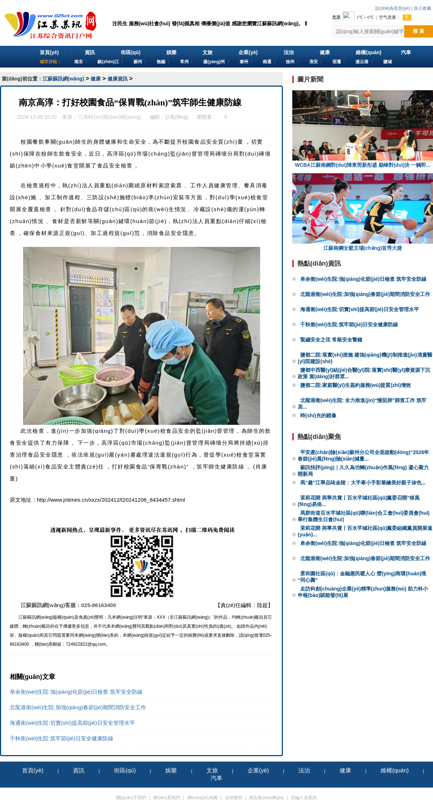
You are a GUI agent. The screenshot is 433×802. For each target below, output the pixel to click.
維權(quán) (368, 52)
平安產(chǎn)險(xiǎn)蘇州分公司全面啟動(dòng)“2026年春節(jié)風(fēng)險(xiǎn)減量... (363, 455)
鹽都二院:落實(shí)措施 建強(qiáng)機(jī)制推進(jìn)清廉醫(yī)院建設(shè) (365, 358)
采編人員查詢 (304, 797)
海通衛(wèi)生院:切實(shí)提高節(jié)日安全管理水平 (72, 723)
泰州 (244, 61)
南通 (267, 61)
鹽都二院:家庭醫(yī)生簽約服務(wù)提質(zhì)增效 (355, 385)
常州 (184, 61)
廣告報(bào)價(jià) (266, 797)
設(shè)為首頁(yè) (392, 8)
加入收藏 (422, 8)
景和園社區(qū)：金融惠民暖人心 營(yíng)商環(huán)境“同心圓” (362, 577)
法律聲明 (233, 797)
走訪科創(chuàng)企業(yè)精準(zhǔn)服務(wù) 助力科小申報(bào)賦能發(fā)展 (363, 592)
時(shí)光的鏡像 (318, 415)
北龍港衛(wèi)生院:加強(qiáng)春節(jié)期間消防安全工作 (78, 707)
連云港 (361, 61)
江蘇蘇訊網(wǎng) (63, 79)
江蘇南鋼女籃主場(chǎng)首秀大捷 (362, 212)
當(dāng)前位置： (22, 79)
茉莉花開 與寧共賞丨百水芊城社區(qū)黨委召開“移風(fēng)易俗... (359, 501)
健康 (325, 52)
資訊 (90, 52)
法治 (289, 52)
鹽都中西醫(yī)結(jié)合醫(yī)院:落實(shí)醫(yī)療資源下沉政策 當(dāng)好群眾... (364, 373)
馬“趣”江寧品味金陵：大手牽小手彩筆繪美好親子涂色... (363, 482)
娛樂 (171, 52)
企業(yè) (248, 52)
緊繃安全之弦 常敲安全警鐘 (331, 340)
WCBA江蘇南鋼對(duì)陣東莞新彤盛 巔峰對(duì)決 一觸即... (362, 129)
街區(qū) (130, 52)
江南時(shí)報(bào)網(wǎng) (110, 117)
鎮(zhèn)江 (108, 61)
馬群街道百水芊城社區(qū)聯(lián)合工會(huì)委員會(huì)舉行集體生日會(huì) (364, 516)
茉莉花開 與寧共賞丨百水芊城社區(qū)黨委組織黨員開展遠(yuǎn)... (365, 531)
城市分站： (50, 61)
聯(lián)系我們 (166, 797)
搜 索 (418, 31)
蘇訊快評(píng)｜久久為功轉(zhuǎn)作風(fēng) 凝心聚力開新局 (363, 471)
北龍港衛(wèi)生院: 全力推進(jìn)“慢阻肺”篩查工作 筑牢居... (362, 403)
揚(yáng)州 (214, 61)
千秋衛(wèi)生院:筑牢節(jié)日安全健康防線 (61, 738)
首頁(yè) (49, 52)
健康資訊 (118, 79)
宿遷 (336, 61)
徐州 (290, 61)
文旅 (207, 52)
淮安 (313, 61)
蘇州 (138, 61)
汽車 (406, 52)
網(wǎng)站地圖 (202, 797)
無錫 (161, 61)
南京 (78, 61)
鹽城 (387, 61)
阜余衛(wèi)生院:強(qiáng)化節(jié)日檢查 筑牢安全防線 (76, 692)
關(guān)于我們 (131, 797)
